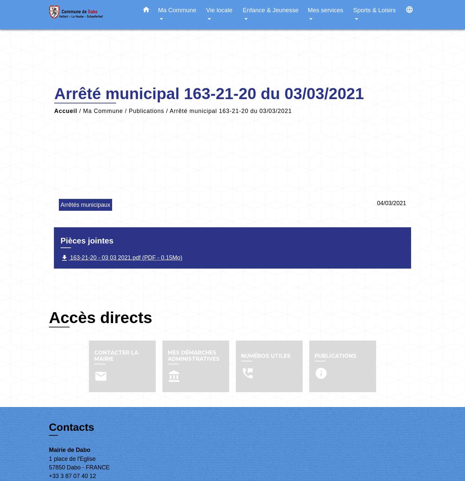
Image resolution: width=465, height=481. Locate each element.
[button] (146, 11)
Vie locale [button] (219, 10)
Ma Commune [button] (177, 10)
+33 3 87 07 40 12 (72, 476)
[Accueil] (90, 14)
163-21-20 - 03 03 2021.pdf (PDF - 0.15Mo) (121, 258)
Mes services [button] (325, 10)
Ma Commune (103, 111)
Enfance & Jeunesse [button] (271, 10)
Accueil (65, 111)
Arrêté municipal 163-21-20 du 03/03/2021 (231, 111)
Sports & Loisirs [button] (374, 10)
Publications (146, 111)
